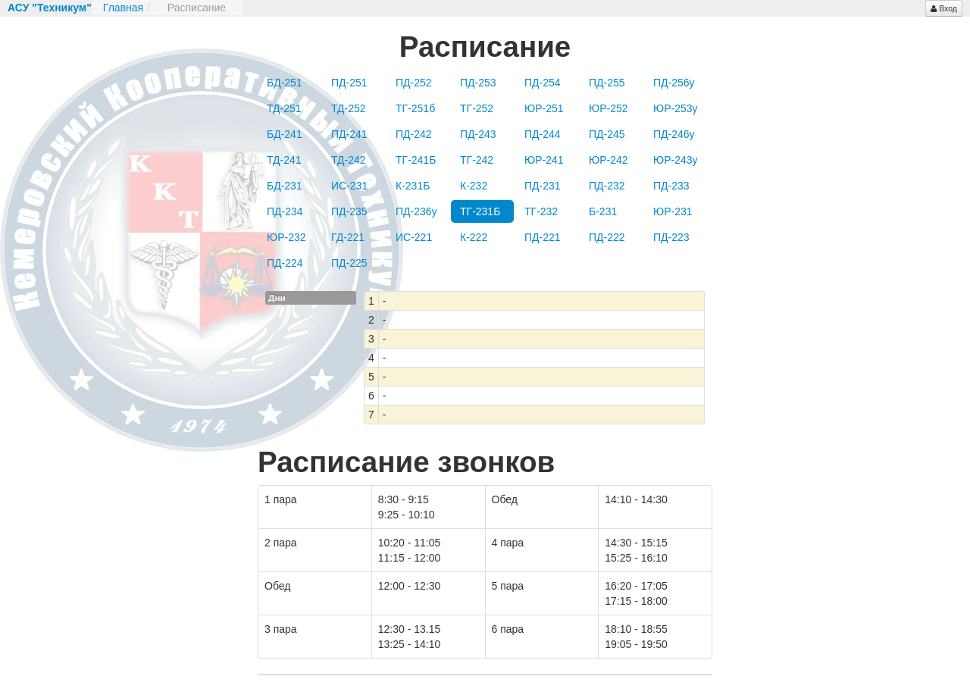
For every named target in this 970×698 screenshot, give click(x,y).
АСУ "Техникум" (50, 8)
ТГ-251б (415, 108)
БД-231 (284, 186)
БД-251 (284, 83)
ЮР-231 (673, 211)
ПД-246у (674, 134)
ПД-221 (542, 237)
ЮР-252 (608, 108)
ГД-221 (348, 237)
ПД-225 (349, 263)
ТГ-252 (476, 108)
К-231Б (413, 186)
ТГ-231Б (480, 211)
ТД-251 (284, 108)
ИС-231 (349, 186)
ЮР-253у (675, 108)
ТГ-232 (541, 211)
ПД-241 (349, 134)
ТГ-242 (476, 160)
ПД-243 (478, 134)
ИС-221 (414, 237)
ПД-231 (542, 186)
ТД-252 (348, 108)
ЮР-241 (544, 160)
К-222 (473, 237)
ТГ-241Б (416, 160)
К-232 (473, 186)
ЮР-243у (675, 160)
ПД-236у (416, 211)
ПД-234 (285, 211)
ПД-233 (671, 186)
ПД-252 (414, 83)
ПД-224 (285, 263)
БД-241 (284, 134)
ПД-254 (542, 83)
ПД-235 (349, 211)
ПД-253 (478, 83)
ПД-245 (607, 134)
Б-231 (603, 211)
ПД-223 (671, 237)
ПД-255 (607, 83)
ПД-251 (349, 83)
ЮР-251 (544, 108)
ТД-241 (284, 160)
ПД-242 (414, 134)
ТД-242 (348, 160)
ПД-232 (607, 186)
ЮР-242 (608, 160)
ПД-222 (607, 237)
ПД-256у (674, 83)
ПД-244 (542, 134)
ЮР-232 (286, 237)
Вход (944, 8)
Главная (123, 8)
